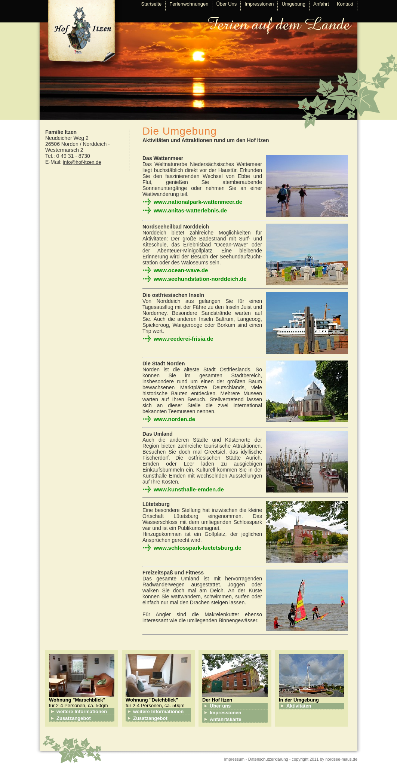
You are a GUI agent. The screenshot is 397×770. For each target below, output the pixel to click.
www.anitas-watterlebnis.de (190, 210)
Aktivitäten (298, 706)
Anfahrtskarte (225, 719)
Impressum (234, 759)
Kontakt (345, 4)
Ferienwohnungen (188, 4)
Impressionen (259, 4)
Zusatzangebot (73, 718)
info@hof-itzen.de (82, 162)
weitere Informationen (81, 711)
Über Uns (226, 4)
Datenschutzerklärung (268, 759)
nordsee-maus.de (341, 759)
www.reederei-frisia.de (183, 338)
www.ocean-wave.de (181, 270)
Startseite (151, 4)
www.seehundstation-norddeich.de (200, 279)
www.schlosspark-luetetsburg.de (197, 547)
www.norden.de (174, 419)
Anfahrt (321, 4)
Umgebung (293, 4)
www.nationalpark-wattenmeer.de (198, 202)
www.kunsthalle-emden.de (189, 489)
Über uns (220, 706)
